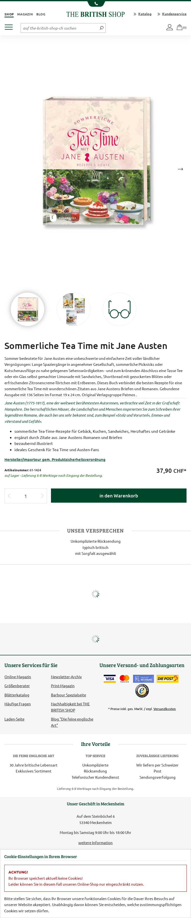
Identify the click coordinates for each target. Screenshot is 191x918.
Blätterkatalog (16, 694)
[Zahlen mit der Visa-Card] (110, 679)
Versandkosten (164, 709)
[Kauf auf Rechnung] (143, 679)
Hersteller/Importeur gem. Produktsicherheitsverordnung (54, 459)
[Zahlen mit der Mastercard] (124, 679)
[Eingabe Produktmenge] (25, 496)
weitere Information (95, 842)
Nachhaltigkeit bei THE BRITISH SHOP (70, 706)
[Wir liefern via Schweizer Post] (168, 679)
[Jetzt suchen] (101, 27)
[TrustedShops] (142, 691)
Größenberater (17, 685)
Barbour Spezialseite (68, 694)
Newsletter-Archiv (66, 676)
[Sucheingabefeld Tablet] (59, 27)
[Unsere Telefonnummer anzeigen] (95, 4)
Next (180, 169)
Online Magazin (17, 676)
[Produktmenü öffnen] (10, 25)
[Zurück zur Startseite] (95, 13)
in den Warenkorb (118, 495)
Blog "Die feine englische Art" (72, 722)
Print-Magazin (63, 685)
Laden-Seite (14, 719)
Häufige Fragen (17, 703)
